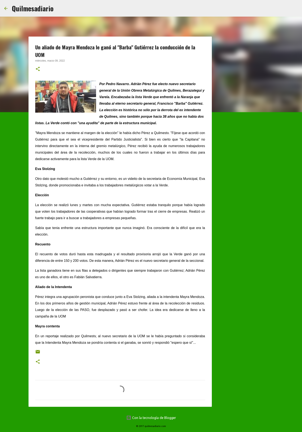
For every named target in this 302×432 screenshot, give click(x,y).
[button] (37, 69)
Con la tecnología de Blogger (151, 418)
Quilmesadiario (32, 8)
